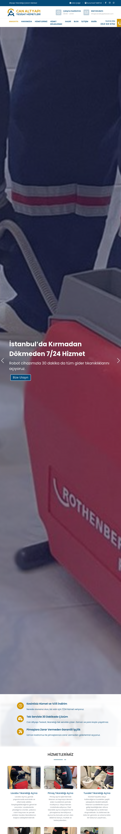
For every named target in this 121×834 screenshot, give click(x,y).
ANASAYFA (13, 21)
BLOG (76, 21)
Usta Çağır (75, 3)
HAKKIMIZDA (26, 21)
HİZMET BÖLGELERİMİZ (56, 22)
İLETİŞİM (84, 21)
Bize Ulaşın (20, 377)
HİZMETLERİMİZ (41, 21)
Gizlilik (94, 21)
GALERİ (68, 21)
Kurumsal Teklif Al (93, 3)
